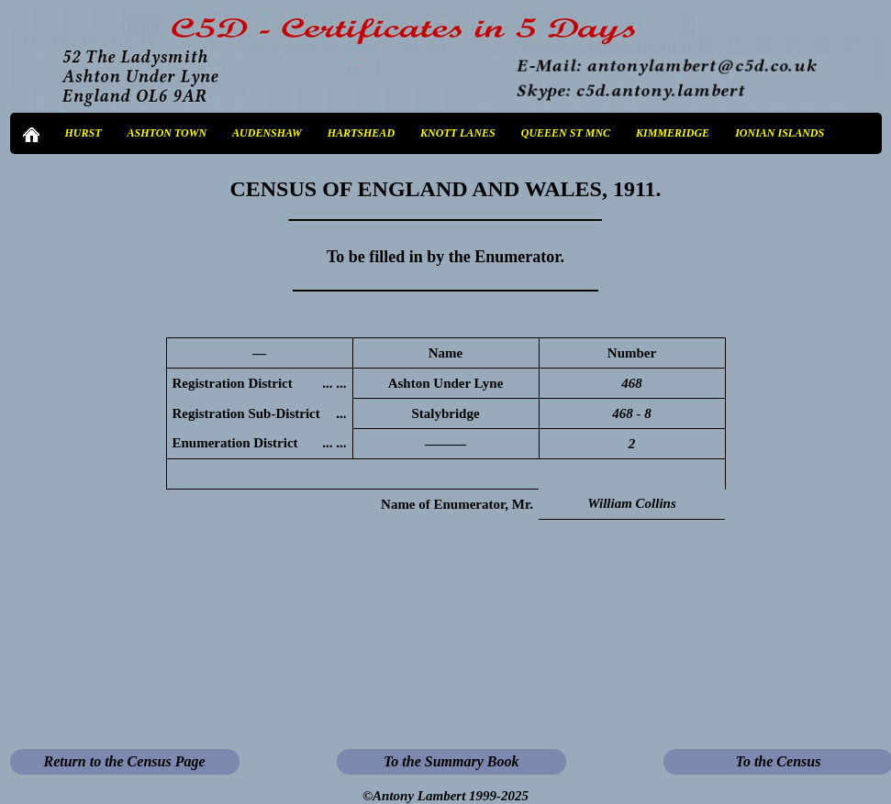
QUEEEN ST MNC (565, 133)
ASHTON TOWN (167, 133)
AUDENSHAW (267, 133)
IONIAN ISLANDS (779, 133)
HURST (83, 133)
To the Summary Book (451, 761)
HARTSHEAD (361, 133)
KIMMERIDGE (672, 133)
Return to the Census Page (124, 761)
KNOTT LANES (458, 133)
